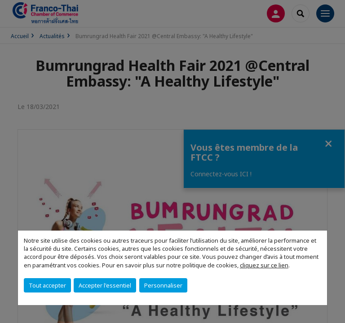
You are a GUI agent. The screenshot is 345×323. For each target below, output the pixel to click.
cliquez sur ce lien (264, 265)
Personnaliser (163, 285)
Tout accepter (47, 285)
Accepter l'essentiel (105, 285)
